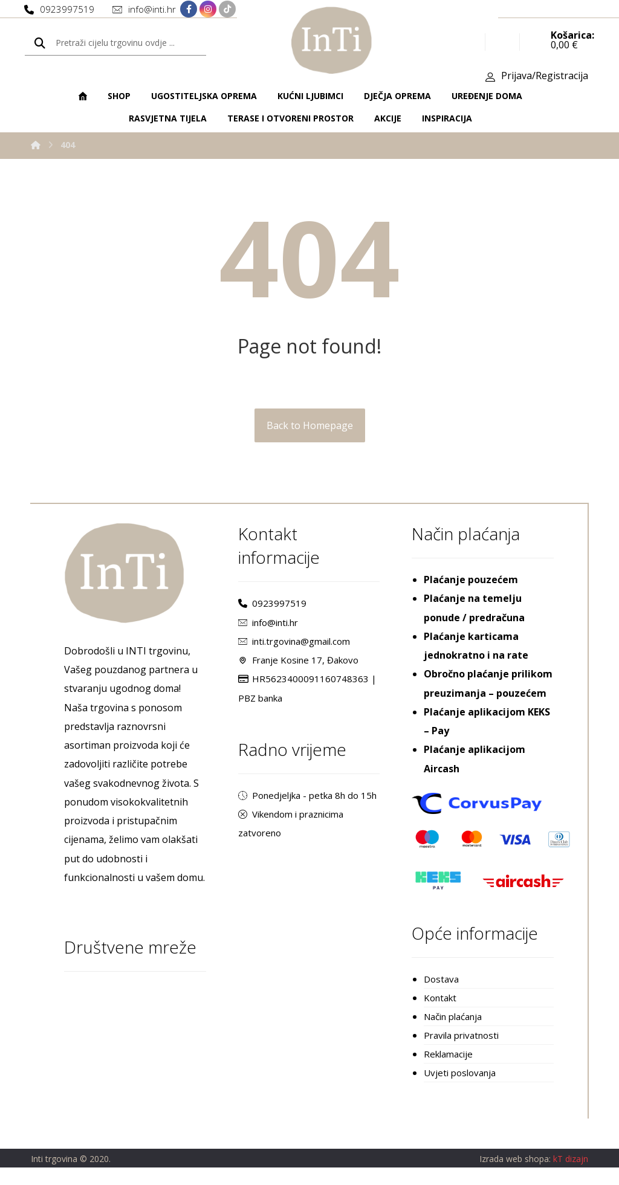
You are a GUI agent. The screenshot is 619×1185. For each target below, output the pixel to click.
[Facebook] (188, 10)
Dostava (441, 993)
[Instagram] (207, 10)
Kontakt (440, 1012)
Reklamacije (448, 1070)
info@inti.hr (268, 631)
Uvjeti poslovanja (460, 1089)
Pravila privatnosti (461, 1051)
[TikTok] (227, 10)
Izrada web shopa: (515, 1175)
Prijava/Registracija (544, 79)
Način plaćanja (453, 1031)
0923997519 (272, 612)
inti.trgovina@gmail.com (294, 651)
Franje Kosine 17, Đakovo (298, 670)
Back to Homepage (310, 433)
